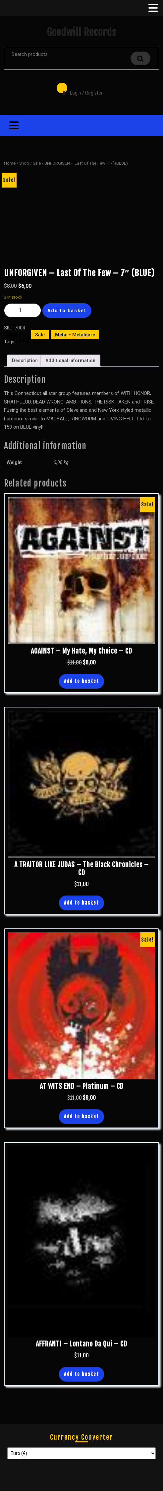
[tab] (152, 8)
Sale (37, 163)
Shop (24, 163)
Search (140, 58)
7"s (19, 341)
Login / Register (79, 88)
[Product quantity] (22, 310)
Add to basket (66, 310)
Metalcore (35, 341)
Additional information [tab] (70, 360)
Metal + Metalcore (75, 334)
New (52, 341)
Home (10, 163)
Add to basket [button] (81, 681)
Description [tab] (25, 360)
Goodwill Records (81, 32)
